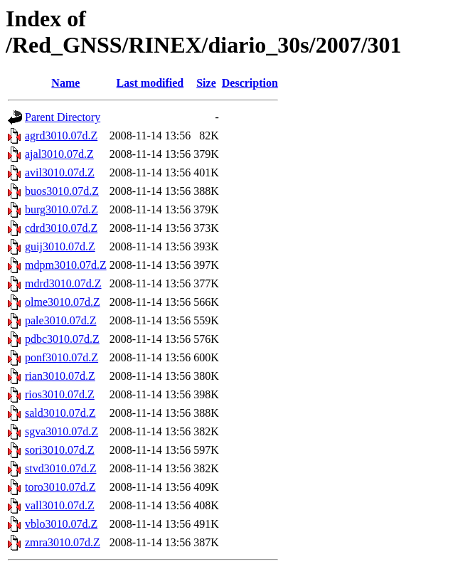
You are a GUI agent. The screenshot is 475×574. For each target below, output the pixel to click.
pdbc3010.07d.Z (62, 339)
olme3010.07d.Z (62, 302)
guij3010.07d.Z (60, 246)
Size (206, 83)
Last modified (150, 83)
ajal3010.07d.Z (59, 154)
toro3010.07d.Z (60, 487)
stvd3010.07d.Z (60, 468)
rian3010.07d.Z (60, 376)
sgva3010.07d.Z (61, 431)
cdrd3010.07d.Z (61, 228)
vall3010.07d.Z (60, 505)
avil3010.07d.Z (60, 172)
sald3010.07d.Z (60, 413)
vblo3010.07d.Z (61, 524)
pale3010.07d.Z (60, 320)
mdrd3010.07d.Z (63, 283)
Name (65, 83)
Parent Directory (62, 117)
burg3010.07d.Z (61, 209)
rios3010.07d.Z (60, 394)
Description (250, 83)
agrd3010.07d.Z (61, 135)
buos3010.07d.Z (62, 191)
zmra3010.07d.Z (62, 542)
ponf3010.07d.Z (61, 357)
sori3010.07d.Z (60, 450)
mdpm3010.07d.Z (66, 265)
